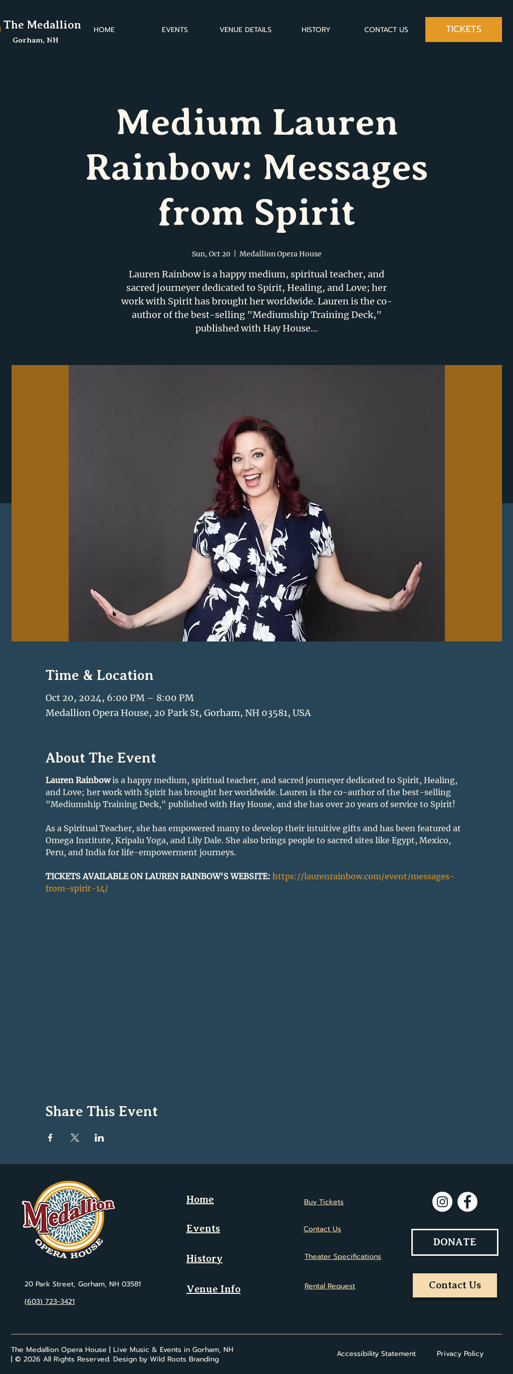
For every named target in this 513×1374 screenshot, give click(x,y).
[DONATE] (454, 1242)
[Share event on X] (75, 1138)
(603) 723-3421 (50, 1301)
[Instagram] (442, 1202)
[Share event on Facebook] (50, 1138)
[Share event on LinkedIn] (99, 1138)
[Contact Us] (454, 1285)
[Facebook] (467, 1202)
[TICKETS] (463, 29)
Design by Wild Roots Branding (166, 1359)
